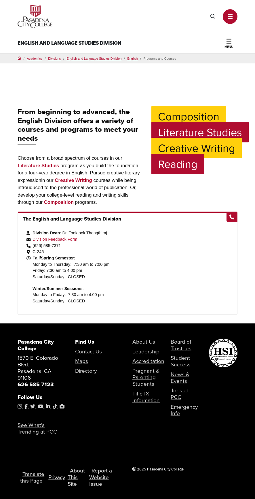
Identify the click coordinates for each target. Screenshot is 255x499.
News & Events (180, 377)
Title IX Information (146, 396)
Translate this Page (32, 477)
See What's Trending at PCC (37, 428)
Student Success (181, 361)
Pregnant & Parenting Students (145, 377)
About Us (143, 342)
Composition (59, 202)
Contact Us (88, 351)
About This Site (76, 477)
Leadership (145, 351)
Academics (34, 58)
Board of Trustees (181, 345)
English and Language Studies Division (69, 43)
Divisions (54, 58)
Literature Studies (38, 165)
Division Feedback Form (55, 239)
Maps (81, 361)
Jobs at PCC (179, 393)
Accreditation (148, 361)
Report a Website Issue (100, 477)
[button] (230, 16)
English (132, 58)
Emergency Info (184, 410)
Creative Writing (73, 180)
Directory (86, 371)
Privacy (56, 477)
